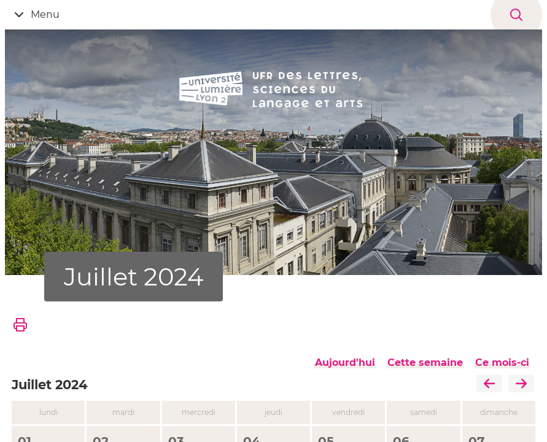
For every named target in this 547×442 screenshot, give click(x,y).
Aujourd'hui (345, 362)
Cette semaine (425, 362)
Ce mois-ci (502, 362)
